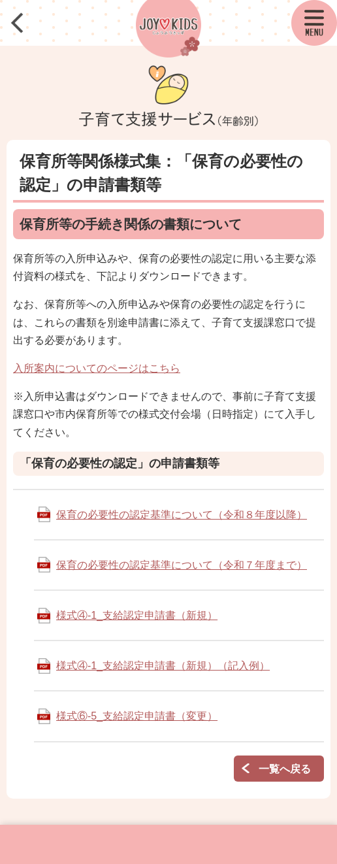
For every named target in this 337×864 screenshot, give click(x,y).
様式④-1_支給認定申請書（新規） (136, 615)
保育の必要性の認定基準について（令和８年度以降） (181, 514)
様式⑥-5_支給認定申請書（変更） (136, 716)
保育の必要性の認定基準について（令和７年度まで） (181, 565)
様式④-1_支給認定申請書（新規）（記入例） (163, 665)
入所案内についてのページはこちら (96, 368)
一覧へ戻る (285, 768)
